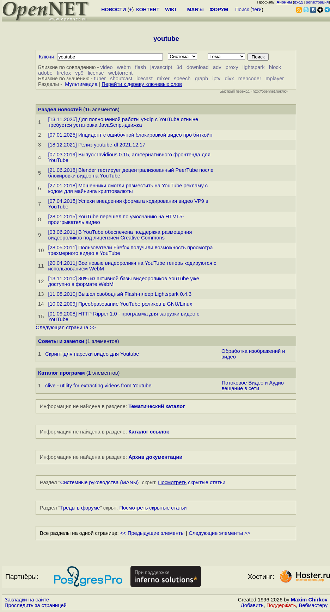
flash (140, 67)
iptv (216, 78)
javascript (161, 67)
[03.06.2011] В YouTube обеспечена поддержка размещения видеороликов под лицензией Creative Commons (120, 235)
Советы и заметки (61, 341)
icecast (144, 78)
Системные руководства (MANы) (99, 482)
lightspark (254, 67)
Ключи (46, 57)
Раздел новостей (60, 109)
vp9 (79, 73)
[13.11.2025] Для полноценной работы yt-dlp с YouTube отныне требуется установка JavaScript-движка (123, 122)
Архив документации (155, 457)
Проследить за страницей (36, 605)
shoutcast (121, 78)
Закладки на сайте (27, 599)
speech (182, 78)
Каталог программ (61, 373)
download (198, 67)
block (275, 67)
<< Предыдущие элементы (152, 533)
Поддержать (281, 605)
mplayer (274, 78)
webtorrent (120, 73)
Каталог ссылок (148, 432)
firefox (64, 73)
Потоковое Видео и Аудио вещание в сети (253, 385)
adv (217, 67)
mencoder (249, 78)
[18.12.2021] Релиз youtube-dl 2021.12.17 (96, 145)
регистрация (317, 2)
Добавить (252, 605)
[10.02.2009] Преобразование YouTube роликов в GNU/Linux (120, 304)
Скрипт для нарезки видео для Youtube (92, 354)
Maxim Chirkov (309, 599)
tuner (100, 78)
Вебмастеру (313, 605)
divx (229, 78)
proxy (232, 67)
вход (298, 2)
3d (179, 67)
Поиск (242, 9)
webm (124, 67)
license (96, 73)
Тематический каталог (156, 406)
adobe (45, 73)
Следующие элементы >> (219, 533)
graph (201, 78)
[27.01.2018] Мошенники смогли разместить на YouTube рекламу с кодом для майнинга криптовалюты (128, 188)
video (106, 67)
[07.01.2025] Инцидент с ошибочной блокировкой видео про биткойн (130, 135)
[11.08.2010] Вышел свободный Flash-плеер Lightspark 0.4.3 (119, 294)
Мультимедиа (81, 84)
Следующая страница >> (66, 327)
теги (257, 9)
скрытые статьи (191, 482)
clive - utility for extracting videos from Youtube (98, 385)
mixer (163, 78)
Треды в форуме (80, 508)
